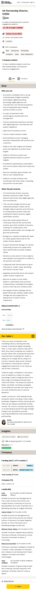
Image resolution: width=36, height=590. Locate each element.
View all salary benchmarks (12, 329)
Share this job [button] (8, 581)
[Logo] (6, 2)
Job (12, 78)
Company (22, 78)
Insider (6, 13)
